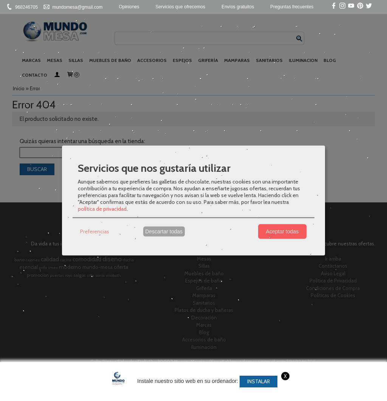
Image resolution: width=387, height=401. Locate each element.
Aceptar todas (282, 231)
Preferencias (94, 231)
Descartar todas (164, 231)
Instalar (258, 381)
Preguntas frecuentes (291, 6)
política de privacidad (102, 208)
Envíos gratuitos (237, 6)
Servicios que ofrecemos (180, 6)
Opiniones (129, 6)
